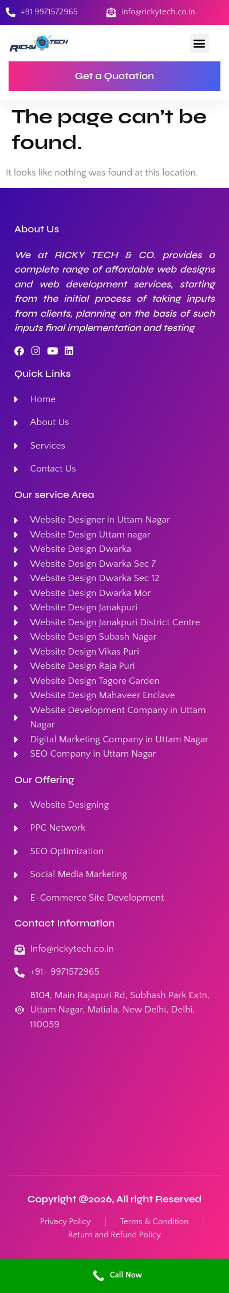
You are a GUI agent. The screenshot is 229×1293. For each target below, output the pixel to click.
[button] (199, 43)
